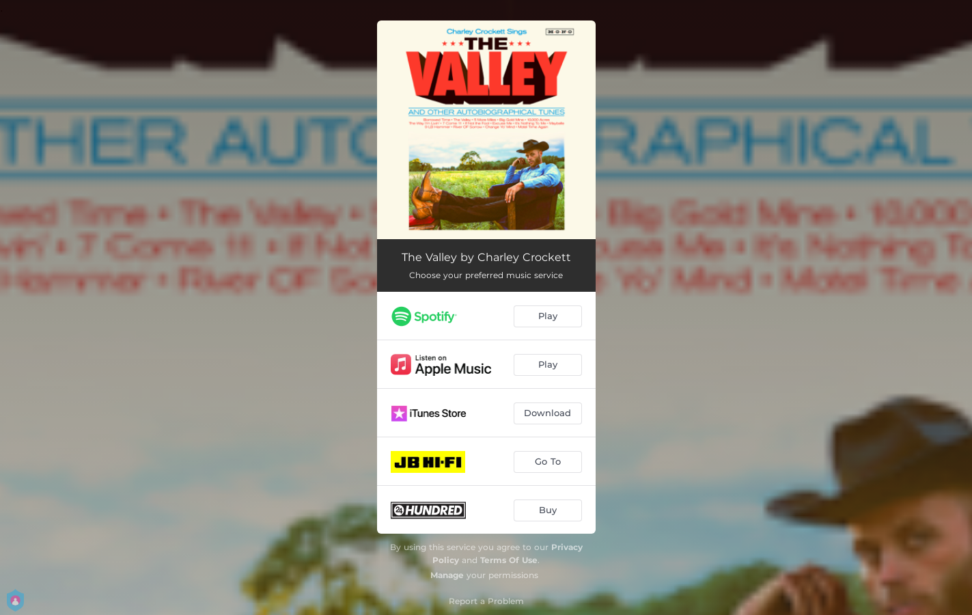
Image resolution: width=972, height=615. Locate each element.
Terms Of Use (509, 560)
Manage (447, 575)
